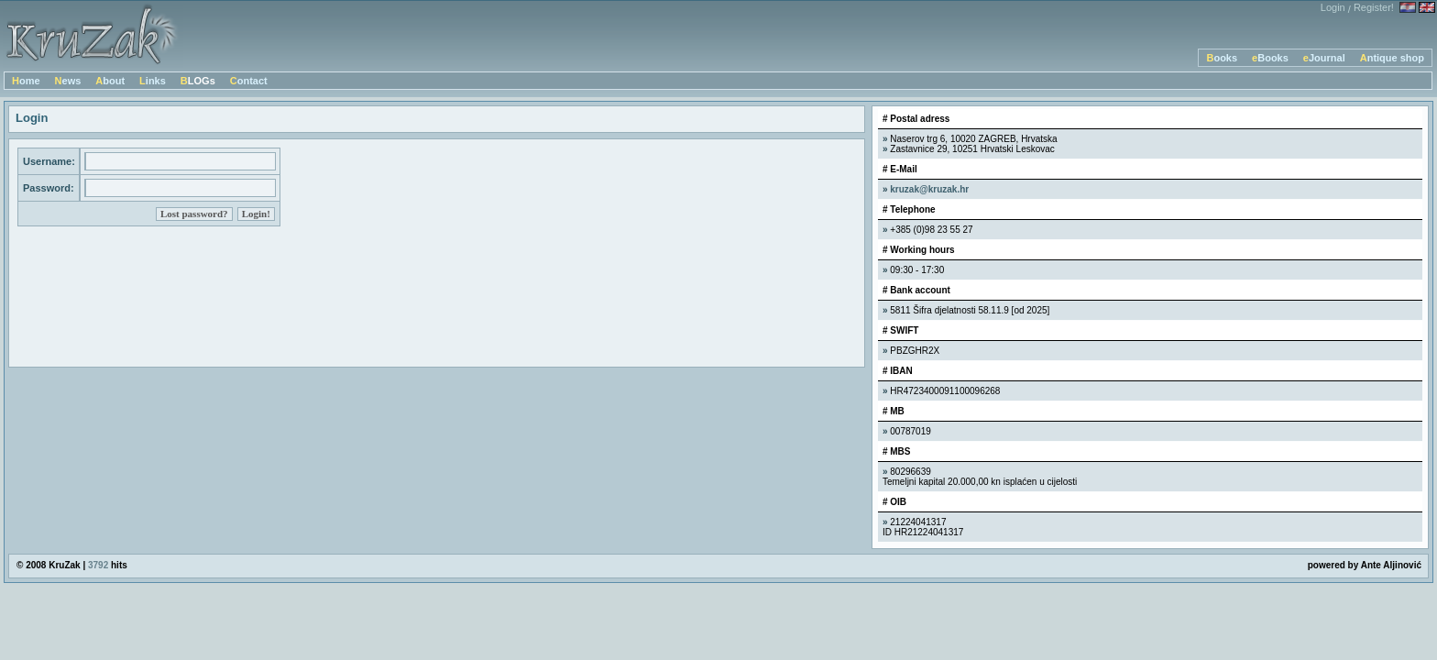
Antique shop (1392, 57)
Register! (1374, 7)
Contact (249, 80)
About (110, 80)
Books (1221, 57)
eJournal (1324, 57)
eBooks (1270, 57)
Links (152, 80)
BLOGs (198, 80)
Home (26, 80)
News (68, 80)
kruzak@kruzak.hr (929, 189)
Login (1333, 7)
